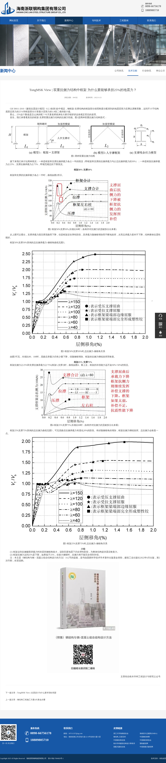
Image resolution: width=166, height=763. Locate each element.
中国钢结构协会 (145, 740)
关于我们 (41, 20)
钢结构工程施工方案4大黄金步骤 (31, 700)
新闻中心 (68, 20)
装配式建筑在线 (119, 747)
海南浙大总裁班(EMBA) (148, 733)
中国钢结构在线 (119, 740)
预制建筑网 (144, 743)
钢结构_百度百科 (119, 737)
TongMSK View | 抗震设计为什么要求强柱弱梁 (36, 693)
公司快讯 (119, 70)
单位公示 (160, 70)
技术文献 (132, 70)
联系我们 (151, 20)
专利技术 (96, 20)
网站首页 (13, 20)
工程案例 (124, 20)
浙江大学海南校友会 (120, 733)
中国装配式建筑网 (146, 747)
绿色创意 (162, 758)
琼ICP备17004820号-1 (56, 758)
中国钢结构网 (145, 737)
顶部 (160, 336)
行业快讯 (146, 70)
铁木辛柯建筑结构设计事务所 (124, 743)
